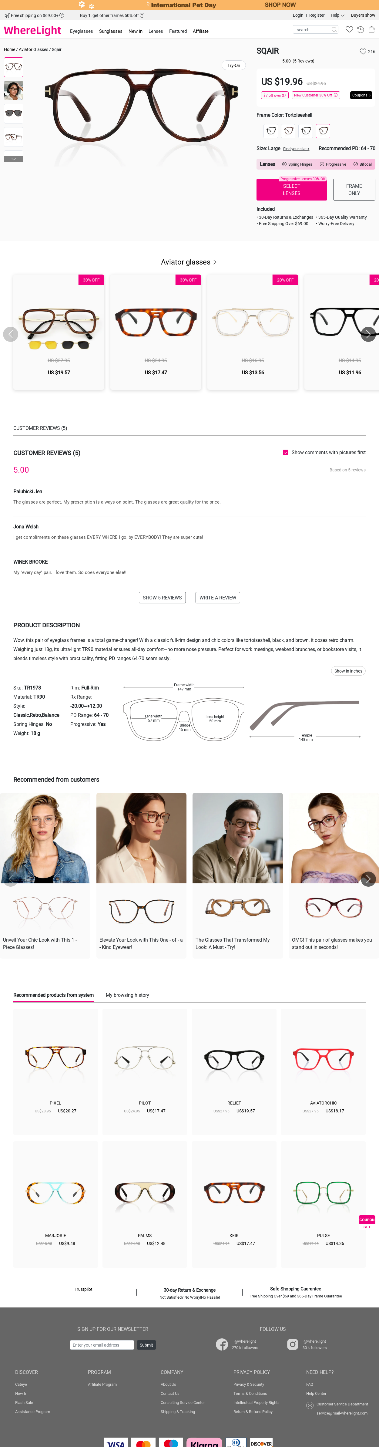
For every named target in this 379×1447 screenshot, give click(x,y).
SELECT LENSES (303, 187)
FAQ (309, 1384)
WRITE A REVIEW (218, 597)
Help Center (316, 1393)
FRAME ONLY (354, 189)
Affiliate (201, 31)
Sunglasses (110, 31)
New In (21, 1393)
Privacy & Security (248, 1384)
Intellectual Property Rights (256, 1402)
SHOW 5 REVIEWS (162, 597)
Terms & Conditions (250, 1393)
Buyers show (363, 15)
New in (136, 31)
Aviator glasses (189, 262)
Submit (146, 1345)
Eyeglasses (81, 31)
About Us (168, 1384)
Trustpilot (83, 1289)
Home (9, 49)
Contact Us (170, 1393)
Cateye (21, 1384)
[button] (14, 159)
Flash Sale (24, 1402)
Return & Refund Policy (253, 1411)
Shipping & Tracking (178, 1411)
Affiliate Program (102, 1384)
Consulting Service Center (183, 1402)
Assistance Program (32, 1411)
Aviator (25, 49)
